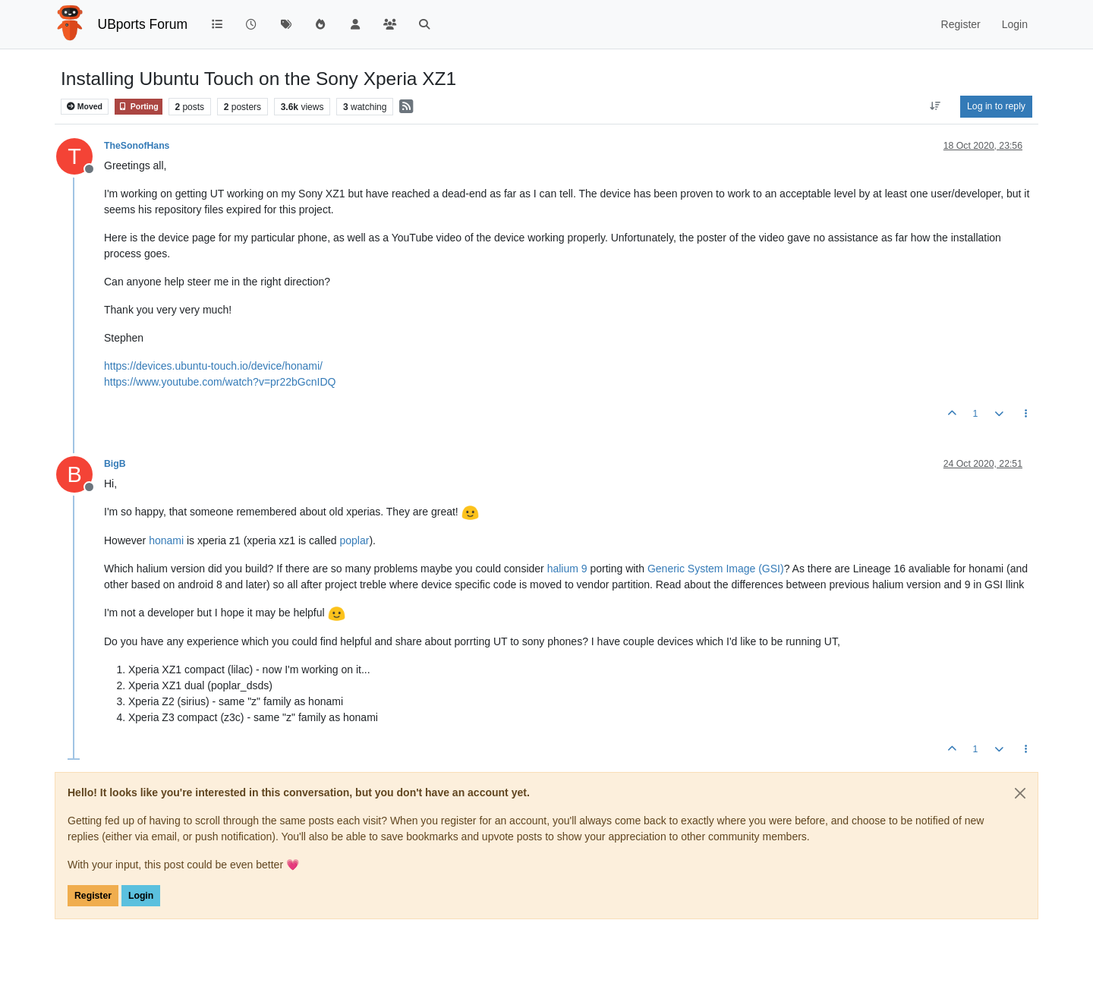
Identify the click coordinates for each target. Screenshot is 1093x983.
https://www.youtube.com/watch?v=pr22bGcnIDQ (219, 382)
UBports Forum (143, 24)
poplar (354, 540)
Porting (138, 107)
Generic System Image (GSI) (715, 568)
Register (93, 895)
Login (140, 895)
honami (166, 540)
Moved (84, 107)
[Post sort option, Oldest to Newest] (935, 106)
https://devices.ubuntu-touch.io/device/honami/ (213, 366)
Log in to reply (996, 106)
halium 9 (567, 568)
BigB (115, 463)
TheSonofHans (136, 145)
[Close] (1020, 793)
